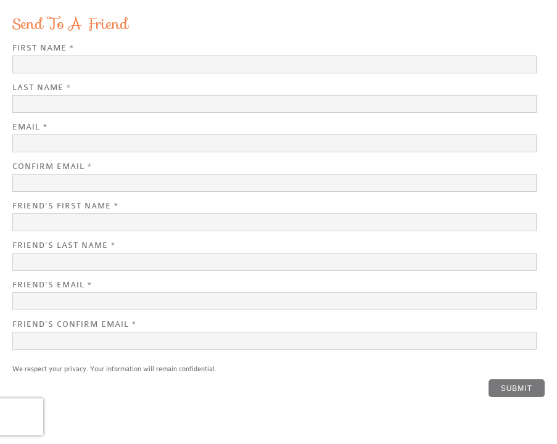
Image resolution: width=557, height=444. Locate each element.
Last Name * (41, 87)
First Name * (43, 47)
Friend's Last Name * (63, 245)
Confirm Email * (52, 166)
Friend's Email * (52, 284)
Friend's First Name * (65, 205)
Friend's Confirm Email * (74, 324)
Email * (29, 126)
